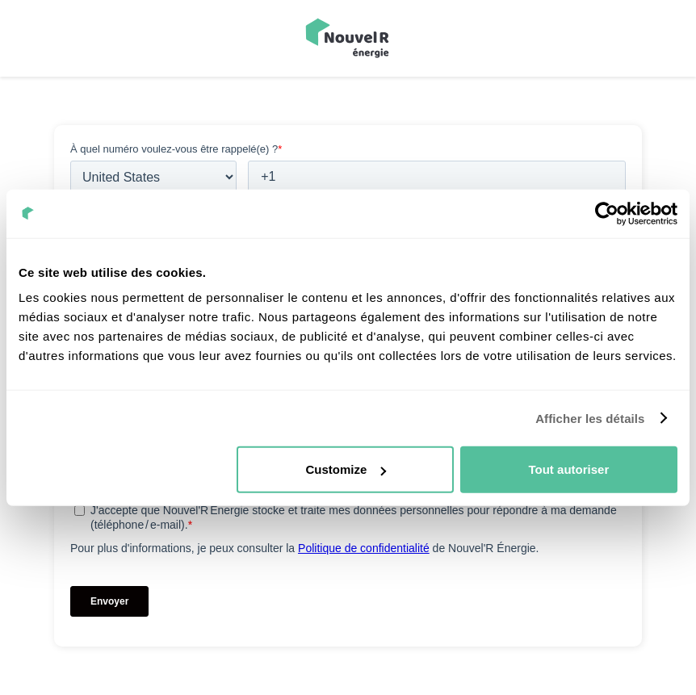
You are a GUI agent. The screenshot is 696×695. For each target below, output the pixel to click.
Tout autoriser (569, 469)
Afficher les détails (589, 418)
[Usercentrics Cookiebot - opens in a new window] (606, 213)
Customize (345, 469)
